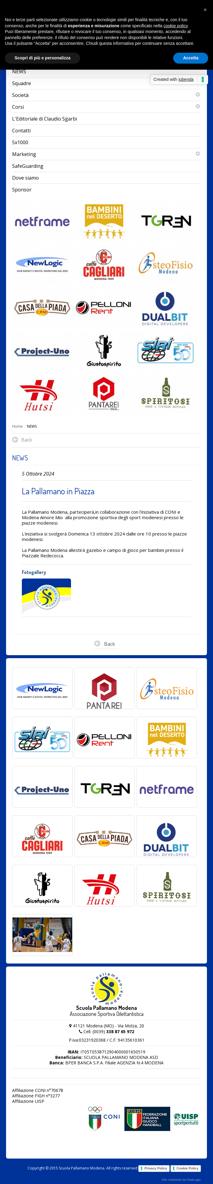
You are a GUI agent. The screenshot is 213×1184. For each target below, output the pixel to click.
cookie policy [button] (176, 25)
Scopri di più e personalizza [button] (42, 57)
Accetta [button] (190, 57)
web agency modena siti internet (181, 1180)
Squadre (106, 83)
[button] (205, 10)
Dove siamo (25, 177)
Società (106, 95)
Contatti (21, 130)
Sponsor (22, 189)
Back (104, 645)
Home (17, 426)
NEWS (19, 71)
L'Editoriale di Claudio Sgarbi (44, 118)
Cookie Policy (187, 1168)
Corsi (106, 107)
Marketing (106, 154)
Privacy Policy (155, 1168)
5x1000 (20, 142)
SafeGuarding (27, 166)
